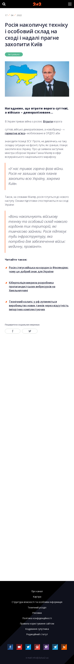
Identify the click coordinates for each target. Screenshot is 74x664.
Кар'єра (37, 596)
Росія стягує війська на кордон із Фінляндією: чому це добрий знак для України (38, 269)
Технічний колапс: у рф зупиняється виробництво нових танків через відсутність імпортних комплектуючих (39, 305)
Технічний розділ (37, 607)
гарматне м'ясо (15, 133)
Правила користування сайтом (37, 623)
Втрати (48, 121)
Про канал (37, 591)
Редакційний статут (37, 634)
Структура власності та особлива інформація (37, 602)
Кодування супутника (37, 629)
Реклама (37, 612)
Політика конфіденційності (37, 618)
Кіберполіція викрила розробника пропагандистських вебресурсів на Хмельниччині (32, 286)
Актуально (14, 54)
